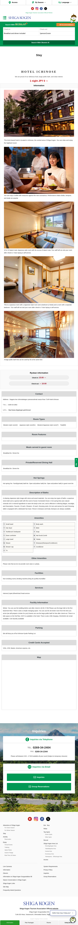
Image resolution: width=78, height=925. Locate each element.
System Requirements (51, 866)
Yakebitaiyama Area (50, 848)
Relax (45, 828)
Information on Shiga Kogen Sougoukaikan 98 (17, 876)
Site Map (6, 887)
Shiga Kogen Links (9, 883)
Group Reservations (40, 787)
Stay (4, 833)
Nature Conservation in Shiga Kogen (14, 880)
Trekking (7, 847)
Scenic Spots (48, 834)
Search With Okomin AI (40, 42)
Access (14, 2)
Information (9, 922)
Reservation (8, 839)
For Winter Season (10, 830)
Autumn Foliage (9, 852)
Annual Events (8, 844)
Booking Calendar (68, 922)
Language (65, 2)
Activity (5, 837)
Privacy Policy (48, 870)
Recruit (46, 840)
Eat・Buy (47, 825)
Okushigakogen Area (50, 846)
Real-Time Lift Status (10, 855)
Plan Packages (29, 922)
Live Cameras (7, 866)
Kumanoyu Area (49, 854)
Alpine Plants (8, 850)
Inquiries (40, 777)
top (76, 464)
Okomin (5, 873)
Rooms (49, 922)
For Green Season (10, 827)
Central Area (48, 851)
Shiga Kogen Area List (51, 843)
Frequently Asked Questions (12, 890)
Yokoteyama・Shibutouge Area (53, 856)
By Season (39, 2)
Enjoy (5, 842)
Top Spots (47, 832)
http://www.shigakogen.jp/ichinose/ (19, 410)
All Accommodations (66, 25)
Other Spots (48, 837)
